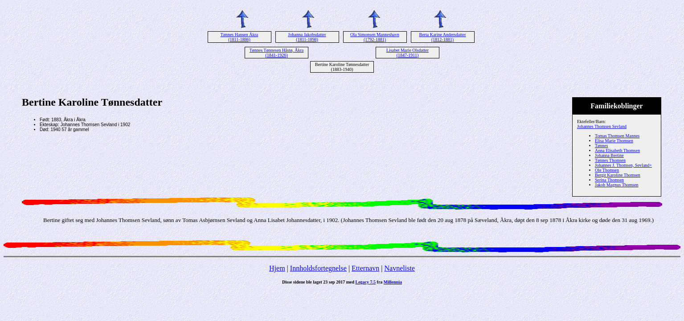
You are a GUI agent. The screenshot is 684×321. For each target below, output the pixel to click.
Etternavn (365, 268)
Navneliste (400, 268)
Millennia (393, 282)
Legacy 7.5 (366, 282)
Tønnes (601, 145)
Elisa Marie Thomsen (614, 140)
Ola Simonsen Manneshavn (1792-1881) (374, 37)
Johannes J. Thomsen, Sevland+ (623, 165)
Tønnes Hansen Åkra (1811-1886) (239, 37)
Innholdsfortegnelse (318, 268)
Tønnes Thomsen (610, 160)
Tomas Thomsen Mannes (617, 135)
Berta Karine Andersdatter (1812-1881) (442, 37)
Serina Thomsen (609, 179)
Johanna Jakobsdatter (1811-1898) (307, 37)
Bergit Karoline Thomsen (617, 175)
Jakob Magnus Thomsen (617, 184)
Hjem (277, 268)
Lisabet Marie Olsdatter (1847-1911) (407, 53)
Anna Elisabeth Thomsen (617, 150)
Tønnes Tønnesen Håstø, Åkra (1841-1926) (276, 53)
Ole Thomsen (607, 170)
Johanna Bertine (609, 155)
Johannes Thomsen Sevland (602, 126)
